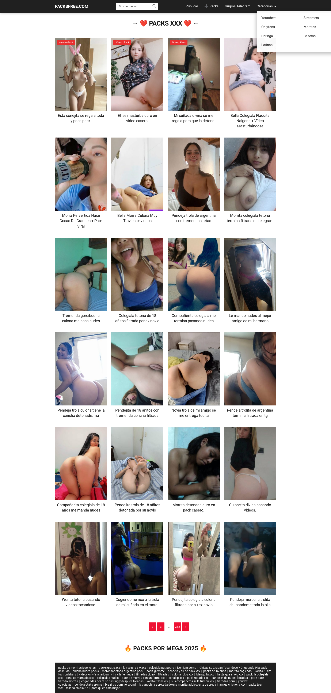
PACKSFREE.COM (71, 6)
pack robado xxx (198, 677)
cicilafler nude (124, 674)
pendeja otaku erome (88, 684)
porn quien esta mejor (105, 688)
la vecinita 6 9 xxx (134, 667)
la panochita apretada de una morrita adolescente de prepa (177, 684)
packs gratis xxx (109, 667)
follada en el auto (77, 688)
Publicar (192, 6)
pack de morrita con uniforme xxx (143, 677)
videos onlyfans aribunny (95, 674)
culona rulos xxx (182, 674)
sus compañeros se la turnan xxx (192, 681)
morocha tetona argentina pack (122, 671)
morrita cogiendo (240, 671)
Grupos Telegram (237, 6)
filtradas (163, 674)
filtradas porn (226, 681)
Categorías (265, 6)
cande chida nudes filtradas (230, 677)
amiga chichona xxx (232, 684)
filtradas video (145, 674)
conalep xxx (176, 677)
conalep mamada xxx (80, 677)
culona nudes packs (86, 671)
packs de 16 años (214, 671)
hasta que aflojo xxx (230, 674)
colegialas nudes (108, 677)
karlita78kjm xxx (157, 681)
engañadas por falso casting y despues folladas (112, 681)
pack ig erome (156, 671)
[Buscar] (154, 6)
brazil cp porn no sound (120, 684)
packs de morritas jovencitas (77, 667)
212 (177, 626)
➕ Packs (211, 6)
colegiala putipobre (161, 667)
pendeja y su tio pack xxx (184, 671)
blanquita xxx (205, 674)
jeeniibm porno (186, 667)
